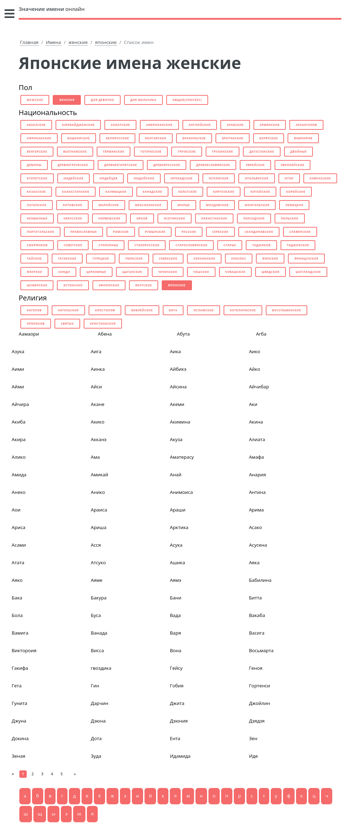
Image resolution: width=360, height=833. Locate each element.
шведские (270, 272)
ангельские (68, 310)
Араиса (99, 510)
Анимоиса (181, 492)
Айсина (178, 386)
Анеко (18, 492)
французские (306, 258)
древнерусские (166, 165)
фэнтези (34, 272)
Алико (18, 457)
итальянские (256, 178)
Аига (96, 351)
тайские (34, 258)
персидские (254, 218)
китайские (260, 191)
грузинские (222, 151)
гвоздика (101, 668)
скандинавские (259, 232)
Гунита (19, 703)
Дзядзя (256, 721)
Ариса (18, 527)
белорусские (117, 138)
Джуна (19, 721)
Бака (17, 597)
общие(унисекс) (187, 100)
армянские (269, 125)
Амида (19, 474)
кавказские (320, 178)
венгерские (37, 151)
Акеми (177, 404)
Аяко (17, 580)
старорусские (146, 245)
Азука (18, 351)
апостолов (105, 310)
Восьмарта (261, 650)
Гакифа (20, 668)
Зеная (18, 756)
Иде (253, 756)
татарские (67, 258)
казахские (36, 191)
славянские (300, 232)
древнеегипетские (120, 165)
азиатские (120, 125)
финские (270, 258)
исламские (203, 310)
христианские (103, 323)
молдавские (217, 205)
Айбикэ (178, 369)
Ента (175, 738)
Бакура (99, 597)
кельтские (187, 191)
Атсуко (98, 562)
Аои (16, 510)
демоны (34, 165)
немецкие (294, 205)
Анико (98, 492)
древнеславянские (213, 165)
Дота (96, 738)
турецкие (100, 258)
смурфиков (37, 245)
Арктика (179, 527)
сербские (220, 232)
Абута (183, 334)
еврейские (255, 165)
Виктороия (24, 650)
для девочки (102, 100)
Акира (18, 439)
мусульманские (286, 310)
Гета (16, 685)
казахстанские (75, 191)
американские (159, 125)
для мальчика (143, 100)
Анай (175, 474)
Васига (256, 633)
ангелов (34, 310)
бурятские (268, 138)
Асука (176, 545)
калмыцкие (116, 191)
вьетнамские (75, 151)
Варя (175, 633)
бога (173, 310)
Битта (255, 597)
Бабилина (260, 580)
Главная (29, 42)
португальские (40, 232)
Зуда (96, 756)
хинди (64, 272)
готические (150, 151)
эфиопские (109, 285)
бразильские (194, 138)
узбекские (168, 258)
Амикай (99, 474)
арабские (235, 125)
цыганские (132, 272)
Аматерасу (182, 457)
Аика (175, 351)
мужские (35, 100)
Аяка (254, 562)
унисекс (238, 258)
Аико (254, 351)
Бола (17, 615)
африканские (39, 138)
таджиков (261, 245)
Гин (95, 685)
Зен (253, 738)
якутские (143, 285)
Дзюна (98, 721)
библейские (142, 310)
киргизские (223, 191)
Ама (95, 457)
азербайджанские (78, 125)
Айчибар (259, 386)
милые (184, 205)
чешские (201, 272)
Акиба (18, 422)
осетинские (174, 218)
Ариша (98, 527)
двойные (298, 151)
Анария (257, 474)
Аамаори (29, 334)
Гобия (177, 685)
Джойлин (259, 703)
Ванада (99, 633)
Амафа (256, 457)
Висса (97, 650)
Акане (97, 404)
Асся (96, 545)
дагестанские (261, 151)
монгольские (257, 205)
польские (289, 218)
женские (78, 42)
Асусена (258, 545)
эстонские (72, 285)
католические (243, 310)
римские (121, 232)
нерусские (73, 218)
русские (188, 232)
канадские (152, 191)
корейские (296, 191)
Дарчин (99, 703)
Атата (18, 562)
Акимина (180, 422)
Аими (18, 369)
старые (230, 245)
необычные (37, 218)
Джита (177, 703)
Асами (19, 545)
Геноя (255, 668)
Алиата (257, 439)
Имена (53, 42)
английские (200, 125)
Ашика (177, 562)
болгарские (155, 138)
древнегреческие (73, 165)
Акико (97, 422)
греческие (186, 151)
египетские (37, 178)
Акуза (176, 439)
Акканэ (99, 439)
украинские (204, 258)
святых (67, 323)
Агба (261, 334)
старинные (108, 245)
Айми (18, 386)
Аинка (98, 369)
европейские (292, 165)
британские (232, 138)
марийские (108, 205)
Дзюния (179, 721)
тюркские (134, 258)
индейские (74, 178)
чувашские (235, 272)
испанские (219, 178)
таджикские (298, 245)
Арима (256, 510)
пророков (36, 323)
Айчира (20, 404)
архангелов (306, 125)
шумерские (37, 285)
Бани (175, 597)
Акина (256, 422)
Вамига (20, 633)
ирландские (182, 178)
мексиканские (148, 205)
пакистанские (214, 218)
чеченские (167, 272)
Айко (254, 369)
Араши (177, 510)
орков (142, 218)
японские (105, 42)
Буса (96, 615)
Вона (175, 650)
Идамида (180, 756)
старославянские (191, 245)
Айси (96, 386)
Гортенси (259, 685)
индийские (144, 178)
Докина (20, 738)
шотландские (308, 272)
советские (73, 245)
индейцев (108, 178)
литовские (72, 205)
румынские (155, 232)
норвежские (109, 218)
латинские (36, 205)
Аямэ (175, 580)
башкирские (79, 138)
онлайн (51, 8)
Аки (253, 404)
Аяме (96, 580)
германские (113, 151)
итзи (289, 178)
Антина (257, 492)
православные (83, 232)
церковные (96, 272)
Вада (175, 615)
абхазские (36, 125)
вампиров (303, 138)
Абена (105, 334)
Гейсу (176, 668)
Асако (255, 527)
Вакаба (257, 615)
